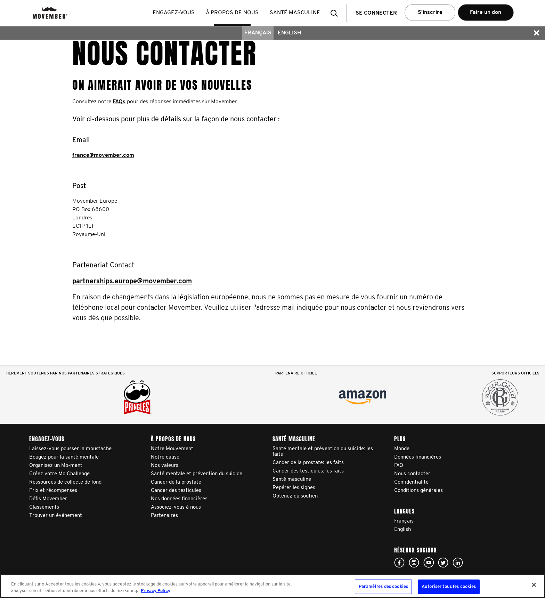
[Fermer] (534, 584)
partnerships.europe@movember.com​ (132, 281)
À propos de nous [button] (232, 13)
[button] (336, 13)
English (289, 33)
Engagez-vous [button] (174, 13)
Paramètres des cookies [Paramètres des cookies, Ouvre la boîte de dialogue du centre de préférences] (383, 586)
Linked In (458, 562)
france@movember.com (103, 155)
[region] (272, 586)
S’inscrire (430, 12)
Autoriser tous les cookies (449, 586)
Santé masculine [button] (295, 13)
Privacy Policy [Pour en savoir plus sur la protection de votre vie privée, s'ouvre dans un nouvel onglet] (155, 591)
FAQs (119, 102)
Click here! (399, 562)
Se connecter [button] (376, 13)
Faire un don (485, 12)
